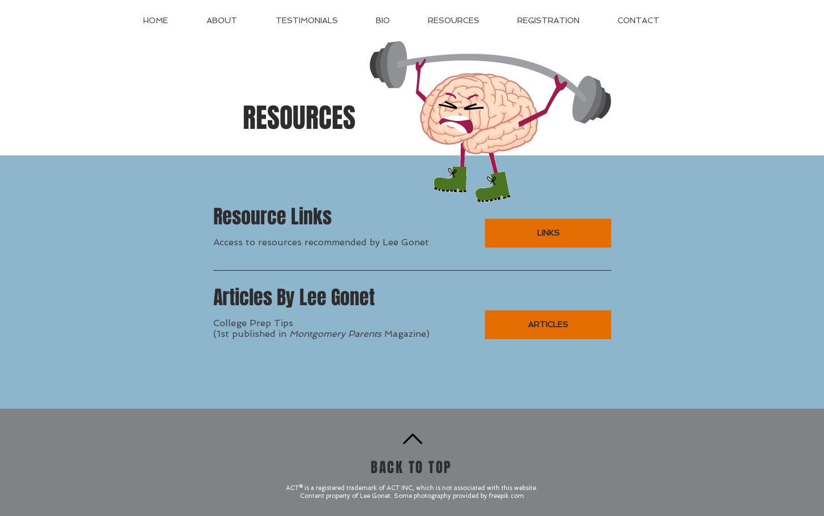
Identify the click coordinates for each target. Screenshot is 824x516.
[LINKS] (548, 233)
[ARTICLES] (548, 324)
